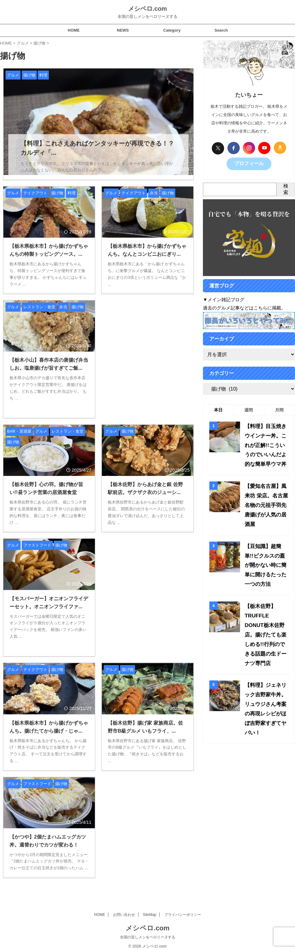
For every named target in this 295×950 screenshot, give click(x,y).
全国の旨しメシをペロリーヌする (147, 932)
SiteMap (149, 910)
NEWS (123, 30)
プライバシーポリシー (182, 910)
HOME (74, 30)
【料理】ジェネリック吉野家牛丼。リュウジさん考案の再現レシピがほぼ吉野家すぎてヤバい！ (265, 649)
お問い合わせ (124, 910)
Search (221, 30)
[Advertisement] (147, 351)
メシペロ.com (147, 8)
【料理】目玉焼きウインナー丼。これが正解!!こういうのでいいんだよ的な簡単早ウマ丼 (265, 441)
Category (171, 30)
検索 (285, 188)
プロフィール (249, 163)
